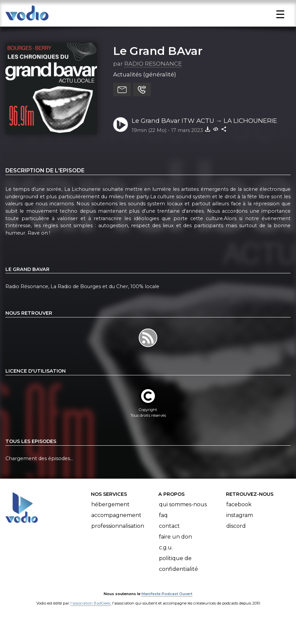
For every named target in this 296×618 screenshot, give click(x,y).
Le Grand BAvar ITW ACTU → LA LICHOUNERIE (204, 121)
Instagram (239, 515)
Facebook (239, 504)
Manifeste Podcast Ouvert (166, 593)
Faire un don (175, 537)
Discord (236, 526)
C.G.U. (166, 547)
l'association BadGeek (90, 603)
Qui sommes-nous (183, 504)
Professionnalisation (117, 526)
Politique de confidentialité (178, 563)
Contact (169, 526)
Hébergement (110, 504)
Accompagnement (116, 515)
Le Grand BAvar (157, 51)
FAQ (163, 515)
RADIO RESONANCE (153, 63)
